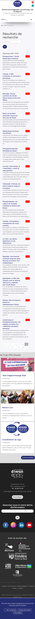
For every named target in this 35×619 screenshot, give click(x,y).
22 (11, 347)
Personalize (18, 613)
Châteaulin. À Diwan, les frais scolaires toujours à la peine (11, 186)
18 (23, 344)
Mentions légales (22, 586)
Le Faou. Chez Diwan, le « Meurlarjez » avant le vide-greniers (11, 168)
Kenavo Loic (7, 407)
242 (23, 347)
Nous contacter (17, 497)
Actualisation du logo (11, 439)
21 (8, 347)
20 (4, 347)
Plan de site (11, 586)
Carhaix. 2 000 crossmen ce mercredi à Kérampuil (12, 76)
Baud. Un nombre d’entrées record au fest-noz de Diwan (10, 115)
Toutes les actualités (28, 457)
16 (16, 344)
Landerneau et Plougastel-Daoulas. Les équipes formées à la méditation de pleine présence (12, 324)
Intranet (20, 588)
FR (32, 2)
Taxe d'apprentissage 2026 (14, 375)
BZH (33, 5)
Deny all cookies (25, 610)
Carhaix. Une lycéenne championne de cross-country (11, 223)
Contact (3, 586)
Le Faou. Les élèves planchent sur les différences (10, 241)
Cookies (31, 586)
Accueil (5, 25)
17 (19, 344)
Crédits (14, 588)
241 (19, 347)
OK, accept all (10, 610)
